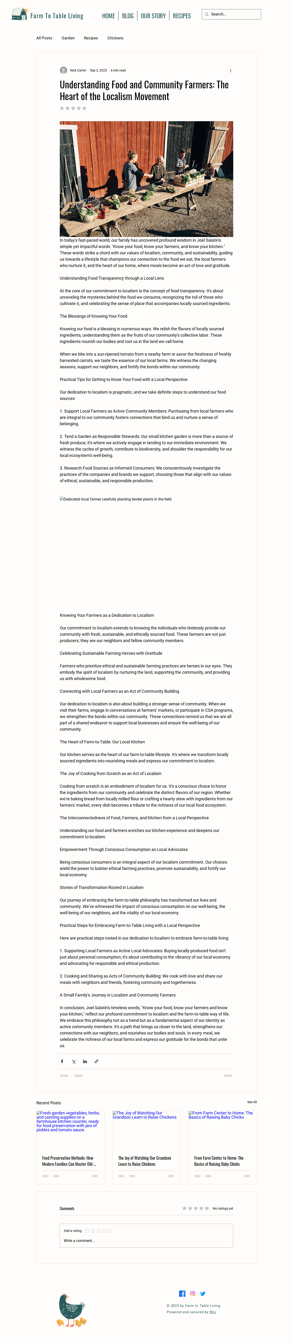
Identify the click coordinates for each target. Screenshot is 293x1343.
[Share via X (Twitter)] (73, 1061)
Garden (68, 38)
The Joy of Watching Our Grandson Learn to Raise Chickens (144, 1161)
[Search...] (231, 14)
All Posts (44, 38)
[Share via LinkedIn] (85, 1061)
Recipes (91, 38)
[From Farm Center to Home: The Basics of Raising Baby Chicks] (222, 1130)
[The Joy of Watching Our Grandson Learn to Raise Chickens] (146, 1130)
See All (252, 1102)
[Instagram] (192, 1293)
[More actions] (230, 70)
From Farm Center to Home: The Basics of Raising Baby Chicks (219, 1161)
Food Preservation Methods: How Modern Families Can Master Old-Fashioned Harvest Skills (68, 1161)
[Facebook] (182, 1293)
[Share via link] (96, 1061)
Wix (213, 1312)
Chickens (115, 38)
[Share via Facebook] (62, 1061)
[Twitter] (203, 1293)
